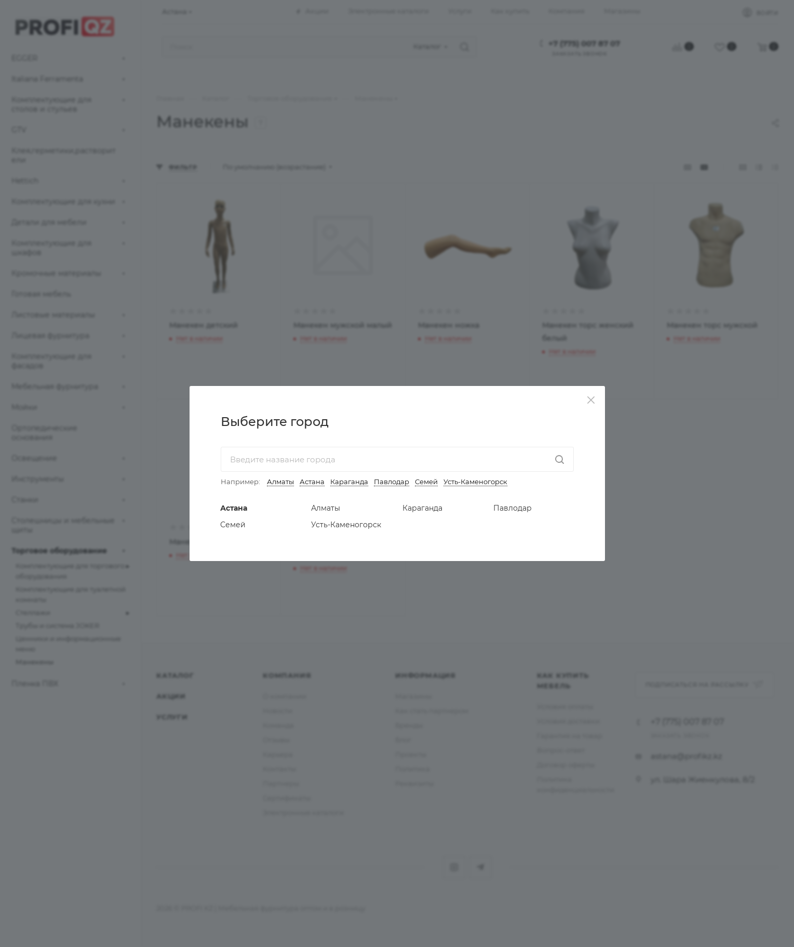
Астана (312, 481)
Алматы (280, 481)
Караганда (349, 481)
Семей (426, 481)
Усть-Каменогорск (475, 481)
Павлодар (391, 481)
